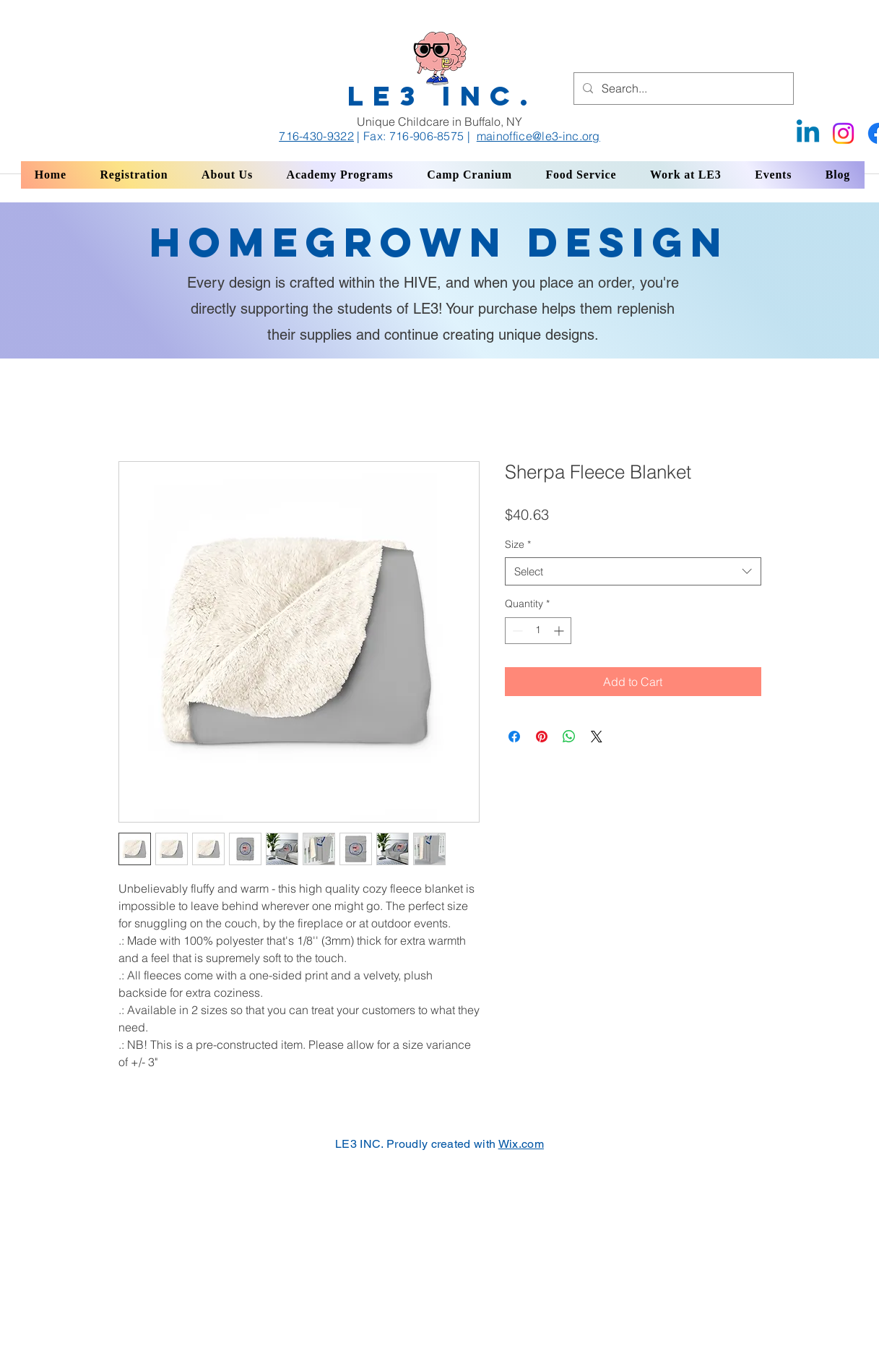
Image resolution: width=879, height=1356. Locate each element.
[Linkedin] (808, 133)
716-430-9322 (316, 136)
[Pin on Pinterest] (541, 736)
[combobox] (633, 571)
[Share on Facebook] (514, 736)
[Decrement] (516, 630)
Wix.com (521, 1144)
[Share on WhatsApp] (569, 736)
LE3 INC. (442, 96)
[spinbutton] (538, 630)
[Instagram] (843, 133)
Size (518, 544)
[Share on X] (596, 736)
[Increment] (560, 630)
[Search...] (682, 88)
